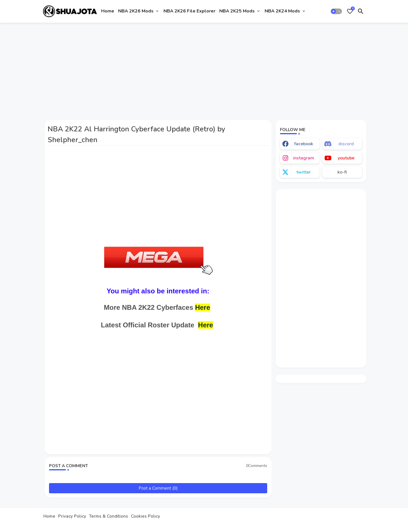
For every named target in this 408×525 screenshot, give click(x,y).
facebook (303, 144)
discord (346, 144)
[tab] (107, 11)
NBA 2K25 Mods (237, 11)
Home (107, 11)
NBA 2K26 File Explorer (189, 11)
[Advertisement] (204, 68)
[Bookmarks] (350, 11)
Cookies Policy (145, 516)
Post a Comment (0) (158, 488)
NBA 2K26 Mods (136, 11)
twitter (303, 172)
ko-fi (342, 172)
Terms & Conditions (108, 516)
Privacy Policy (72, 516)
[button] (336, 11)
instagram (303, 158)
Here (202, 307)
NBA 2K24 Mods (282, 11)
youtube (346, 158)
